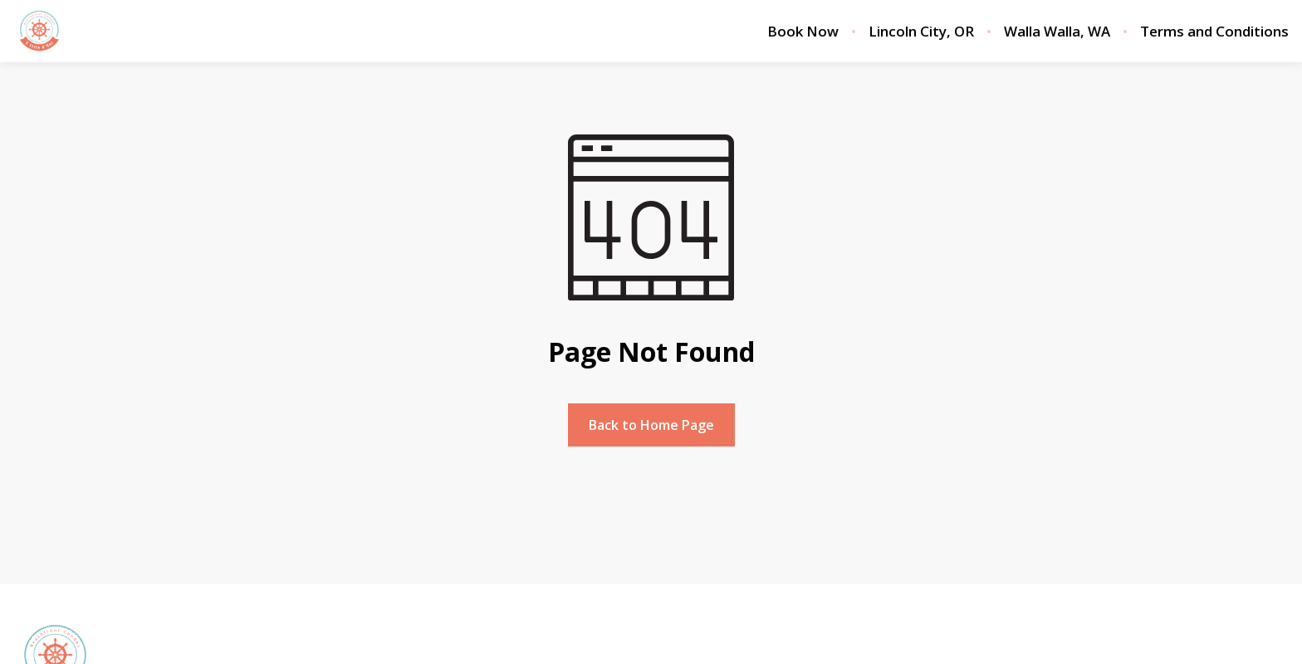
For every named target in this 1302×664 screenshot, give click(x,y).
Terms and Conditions (1214, 31)
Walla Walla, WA (1057, 31)
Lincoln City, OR (921, 31)
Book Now (803, 31)
